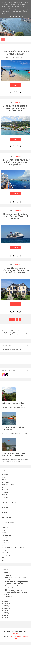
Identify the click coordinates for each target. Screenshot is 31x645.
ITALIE (4, 528)
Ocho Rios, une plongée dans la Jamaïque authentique (15, 109)
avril (8, 598)
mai (7, 579)
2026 (6, 576)
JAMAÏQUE (5, 531)
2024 (6, 607)
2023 (6, 609)
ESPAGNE (5, 511)
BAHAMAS (5, 493)
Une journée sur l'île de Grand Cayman (15, 53)
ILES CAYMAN (6, 523)
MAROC (4, 536)
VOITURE (5, 564)
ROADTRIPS (5, 556)
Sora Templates (15, 640)
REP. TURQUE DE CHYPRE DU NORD (13, 551)
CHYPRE (4, 498)
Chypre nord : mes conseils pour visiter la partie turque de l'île (13, 458)
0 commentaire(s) (20, 58)
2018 (6, 621)
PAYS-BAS (5, 543)
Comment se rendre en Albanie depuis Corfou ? (13, 432)
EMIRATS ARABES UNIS (9, 508)
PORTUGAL (5, 546)
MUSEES (4, 541)
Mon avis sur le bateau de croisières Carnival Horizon (15, 217)
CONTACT (5, 501)
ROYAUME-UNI (6, 559)
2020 (6, 616)
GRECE (4, 518)
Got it (21, 16)
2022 (6, 612)
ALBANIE (4, 481)
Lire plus (15, 86)
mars (8, 600)
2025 (6, 605)
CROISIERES (5, 503)
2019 (6, 619)
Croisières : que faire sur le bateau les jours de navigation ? (15, 163)
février (8, 602)
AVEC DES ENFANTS (8, 488)
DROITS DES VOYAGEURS (9, 506)
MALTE (4, 533)
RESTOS (4, 554)
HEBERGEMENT (7, 521)
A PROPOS (5, 478)
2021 (6, 614)
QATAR (4, 548)
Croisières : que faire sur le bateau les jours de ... (15, 590)
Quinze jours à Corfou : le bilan (13, 407)
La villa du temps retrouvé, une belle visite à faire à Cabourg (15, 272)
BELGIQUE (5, 496)
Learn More (13, 16)
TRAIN (4, 561)
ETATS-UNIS (5, 513)
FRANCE (4, 516)
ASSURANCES (6, 486)
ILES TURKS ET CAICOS (9, 526)
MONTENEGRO (6, 538)
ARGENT (4, 483)
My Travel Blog (17, 48)
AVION (4, 491)
